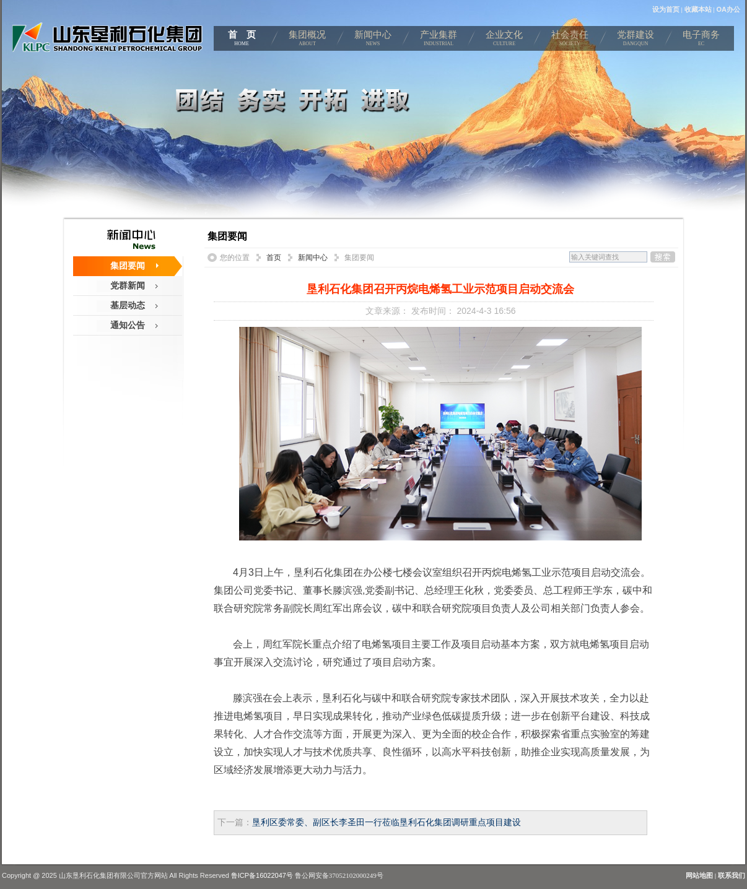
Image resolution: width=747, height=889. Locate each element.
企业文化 (504, 40)
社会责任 (570, 40)
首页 (273, 257)
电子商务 (701, 40)
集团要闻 (127, 266)
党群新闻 (127, 285)
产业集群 (438, 40)
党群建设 (635, 40)
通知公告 (127, 325)
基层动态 (127, 305)
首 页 (241, 40)
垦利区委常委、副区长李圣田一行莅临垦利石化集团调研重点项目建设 (386, 822)
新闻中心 (373, 40)
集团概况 (307, 40)
